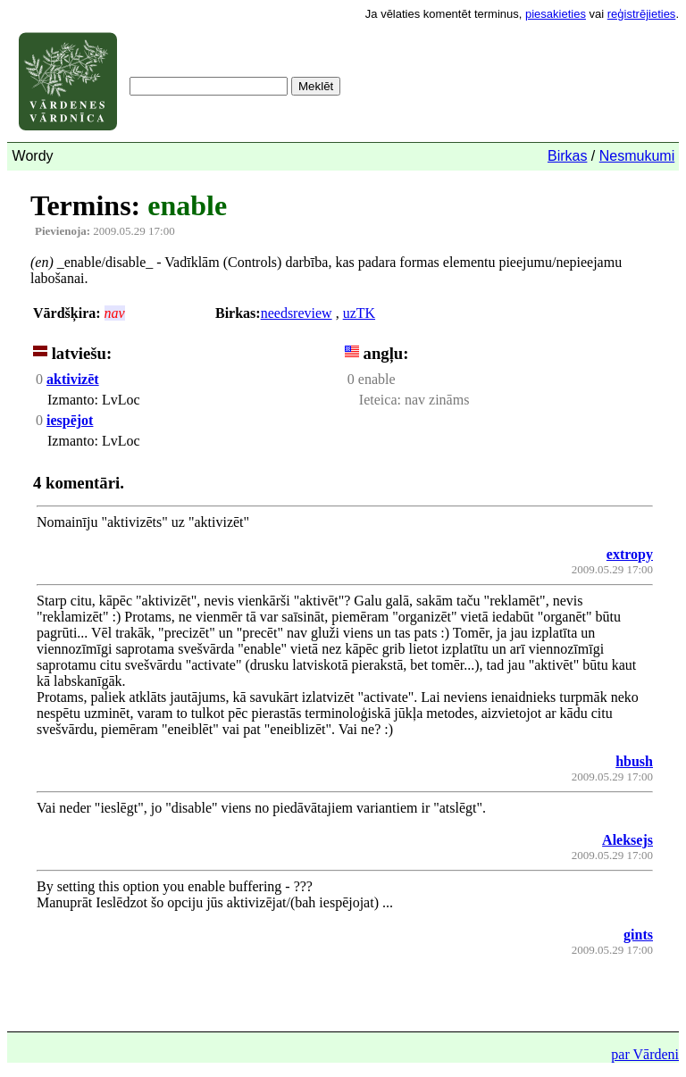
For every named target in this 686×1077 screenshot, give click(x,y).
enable (187, 205)
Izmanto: (72, 399)
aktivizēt (72, 379)
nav (115, 313)
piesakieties (555, 14)
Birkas (567, 155)
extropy (630, 554)
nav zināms (435, 399)
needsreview (296, 313)
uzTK (359, 313)
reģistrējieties (641, 14)
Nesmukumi (636, 155)
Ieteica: (380, 399)
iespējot (69, 420)
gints (638, 934)
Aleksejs (627, 839)
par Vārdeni (645, 1054)
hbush (634, 761)
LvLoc (119, 399)
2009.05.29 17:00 (105, 231)
